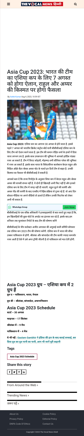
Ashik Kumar (15, 97)
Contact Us (48, 424)
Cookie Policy (49, 414)
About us (14, 414)
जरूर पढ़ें (12, 403)
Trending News (17, 395)
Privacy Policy (16, 419)
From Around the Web (21, 385)
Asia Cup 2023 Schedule (22, 356)
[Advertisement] (42, 43)
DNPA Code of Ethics (20, 424)
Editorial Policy (50, 419)
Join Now (69, 207)
